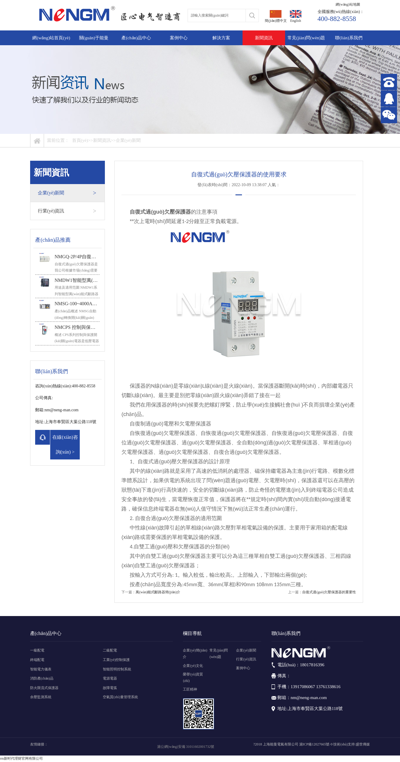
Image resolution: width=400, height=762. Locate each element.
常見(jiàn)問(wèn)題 (306, 37)
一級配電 (37, 650)
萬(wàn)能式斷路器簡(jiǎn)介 (158, 592)
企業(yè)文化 (193, 666)
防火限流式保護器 (44, 688)
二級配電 (110, 650)
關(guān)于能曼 (93, 37)
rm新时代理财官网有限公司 (21, 758)
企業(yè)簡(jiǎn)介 (195, 653)
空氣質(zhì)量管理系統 (120, 697)
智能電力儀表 (40, 669)
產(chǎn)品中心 (136, 37)
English (296, 16)
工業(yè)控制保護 (116, 660)
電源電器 (110, 678)
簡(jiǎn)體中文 (276, 16)
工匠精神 (190, 689)
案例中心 (179, 37)
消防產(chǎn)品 (41, 678)
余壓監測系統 (40, 697)
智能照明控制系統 (117, 669)
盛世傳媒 (363, 744)
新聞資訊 (264, 37)
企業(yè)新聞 (128, 140)
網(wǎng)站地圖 (348, 4)
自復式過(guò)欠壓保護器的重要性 (329, 592)
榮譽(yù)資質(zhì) (193, 677)
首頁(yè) (80, 140)
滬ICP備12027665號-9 (316, 744)
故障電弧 (110, 688)
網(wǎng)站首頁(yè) (51, 37)
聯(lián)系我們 (348, 37)
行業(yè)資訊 (67, 211)
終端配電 (37, 660)
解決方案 (221, 37)
